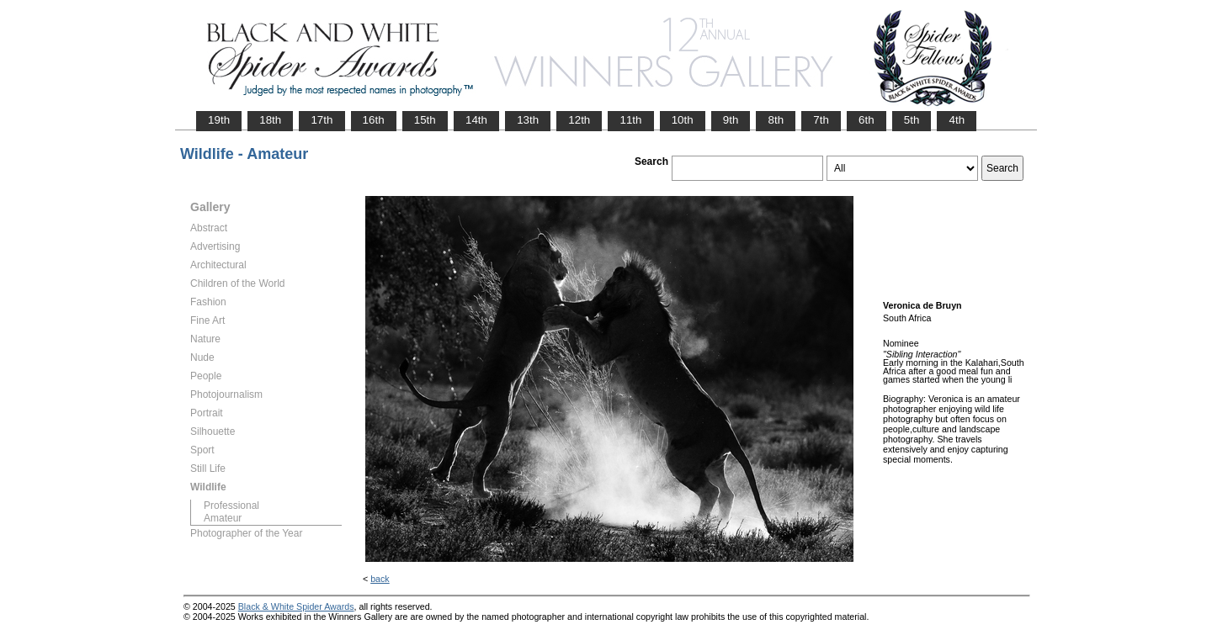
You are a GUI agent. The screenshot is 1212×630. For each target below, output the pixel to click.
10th (682, 120)
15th (425, 120)
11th (630, 120)
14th (476, 120)
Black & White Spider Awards (296, 606)
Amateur (223, 518)
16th (374, 120)
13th (528, 120)
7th (821, 120)
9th (731, 120)
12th (579, 120)
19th (219, 120)
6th (866, 120)
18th (270, 120)
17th (321, 120)
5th (912, 120)
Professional (231, 505)
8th (775, 120)
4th (956, 120)
